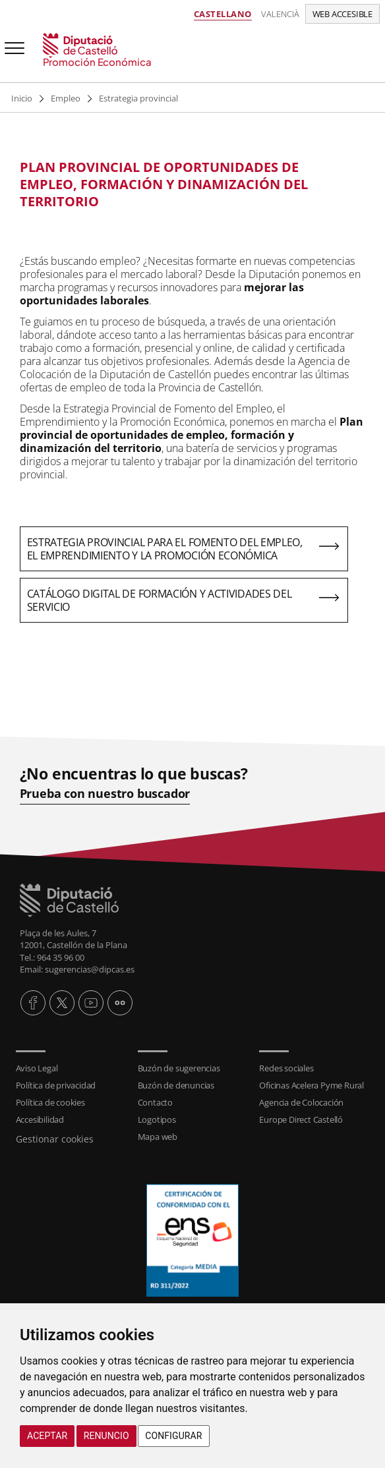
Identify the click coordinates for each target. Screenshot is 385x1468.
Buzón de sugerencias (179, 1068)
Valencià (280, 14)
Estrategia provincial (138, 98)
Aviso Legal (37, 1068)
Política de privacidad (56, 1085)
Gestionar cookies (55, 1139)
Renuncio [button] (106, 1435)
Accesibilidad (40, 1119)
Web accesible (342, 14)
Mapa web (157, 1137)
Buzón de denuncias (176, 1085)
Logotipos (157, 1119)
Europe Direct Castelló (301, 1119)
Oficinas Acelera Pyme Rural (311, 1085)
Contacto (155, 1102)
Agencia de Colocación (301, 1102)
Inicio (21, 98)
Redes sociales (286, 1068)
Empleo (65, 98)
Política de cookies (50, 1102)
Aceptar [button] (47, 1435)
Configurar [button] (173, 1435)
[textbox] (184, 184)
